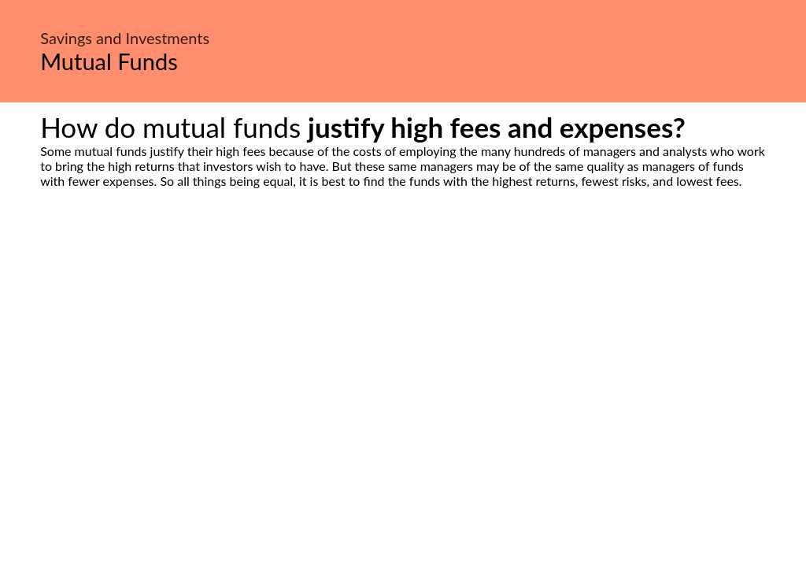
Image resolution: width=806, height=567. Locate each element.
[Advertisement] (403, 336)
